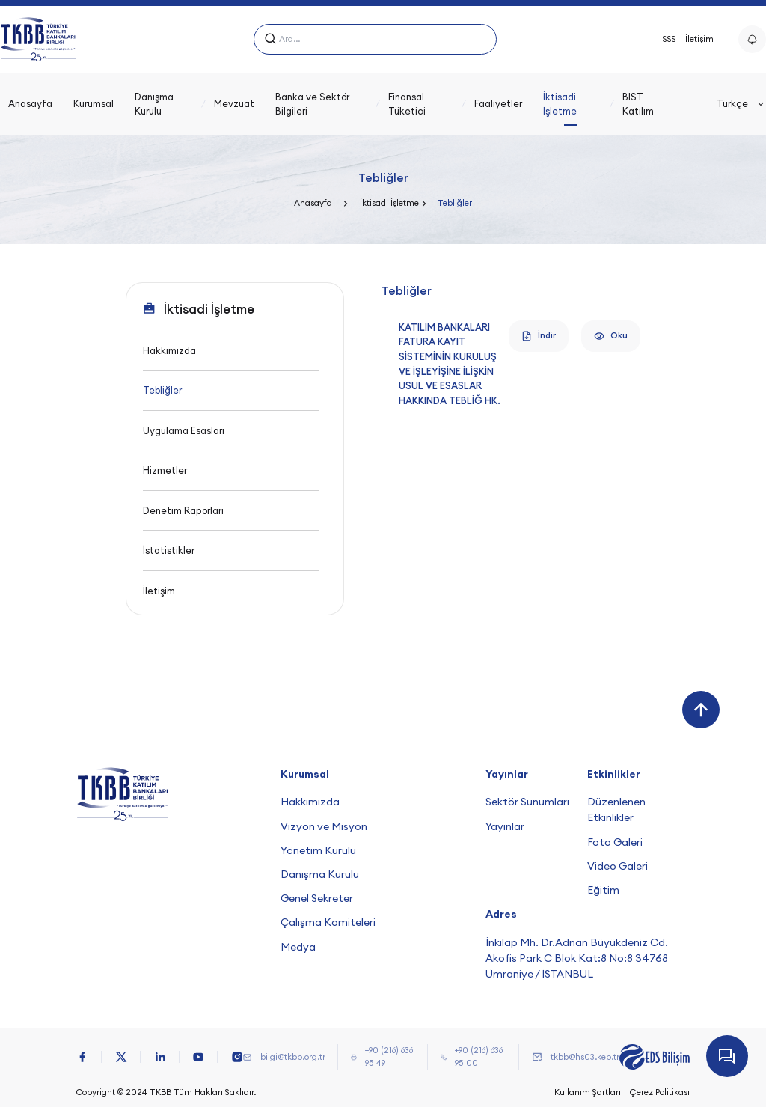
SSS (669, 39)
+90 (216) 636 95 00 (479, 1056)
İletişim (699, 39)
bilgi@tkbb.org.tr (292, 1057)
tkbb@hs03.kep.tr (585, 1057)
